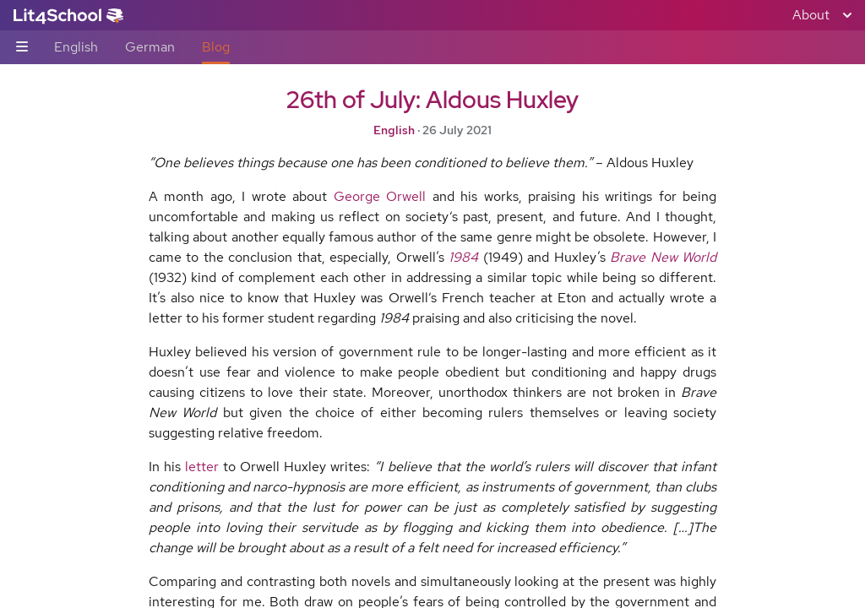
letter (202, 466)
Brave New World (663, 257)
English (76, 47)
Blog (216, 47)
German (150, 47)
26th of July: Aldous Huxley (432, 100)
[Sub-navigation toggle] (22, 47)
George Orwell (380, 196)
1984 (463, 257)
